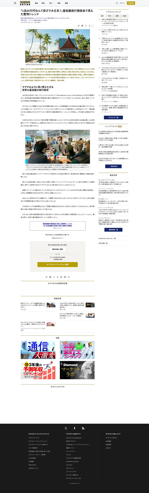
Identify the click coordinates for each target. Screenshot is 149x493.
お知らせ (108, 448)
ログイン (115, 3)
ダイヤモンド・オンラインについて (39, 434)
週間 (117, 16)
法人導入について (34, 468)
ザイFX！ (68, 455)
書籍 (73, 3)
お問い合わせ (32, 465)
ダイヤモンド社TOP (111, 438)
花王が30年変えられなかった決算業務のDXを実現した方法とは (113, 159)
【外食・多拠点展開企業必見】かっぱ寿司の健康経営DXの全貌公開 (113, 153)
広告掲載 (31, 461)
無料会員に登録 (57, 249)
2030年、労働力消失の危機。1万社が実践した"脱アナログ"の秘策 (113, 139)
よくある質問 (32, 458)
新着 (43, 3)
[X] (65, 429)
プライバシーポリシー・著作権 (37, 455)
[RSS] (83, 429)
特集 (65, 3)
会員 (124, 16)
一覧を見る (113, 166)
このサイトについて (34, 438)
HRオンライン (70, 468)
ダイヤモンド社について (113, 434)
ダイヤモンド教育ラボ (72, 475)
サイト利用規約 (33, 448)
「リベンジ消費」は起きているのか (37, 20)
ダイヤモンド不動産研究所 (73, 458)
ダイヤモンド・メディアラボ (73, 478)
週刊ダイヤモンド (71, 441)
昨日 (109, 16)
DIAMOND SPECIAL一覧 (107, 238)
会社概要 (108, 441)
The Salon (69, 465)
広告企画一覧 (103, 243)
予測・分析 (24, 20)
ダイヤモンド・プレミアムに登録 (58, 264)
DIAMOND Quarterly (72, 461)
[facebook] (74, 429)
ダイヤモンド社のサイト (73, 434)
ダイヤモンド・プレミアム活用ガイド (38, 444)
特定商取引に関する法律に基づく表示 (39, 451)
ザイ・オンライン (70, 451)
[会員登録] (124, 3)
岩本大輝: (45, 18)
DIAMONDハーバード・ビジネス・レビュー (78, 444)
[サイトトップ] (30, 3)
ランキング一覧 (113, 117)
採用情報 (108, 444)
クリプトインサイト (71, 471)
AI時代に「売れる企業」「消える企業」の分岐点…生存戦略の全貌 (113, 146)
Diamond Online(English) (73, 438)
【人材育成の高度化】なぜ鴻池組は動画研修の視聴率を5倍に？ (113, 132)
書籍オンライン (70, 448)
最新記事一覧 (113, 230)
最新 (102, 16)
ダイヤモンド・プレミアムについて (38, 441)
